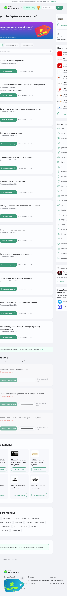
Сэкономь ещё (32, 8)
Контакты (31, 583)
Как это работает (56, 580)
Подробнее (53, 1)
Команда (31, 577)
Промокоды (6, 559)
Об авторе (60, 281)
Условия (53, 577)
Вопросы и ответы (57, 583)
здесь (42, 349)
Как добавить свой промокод (38, 580)
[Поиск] (53, 7)
